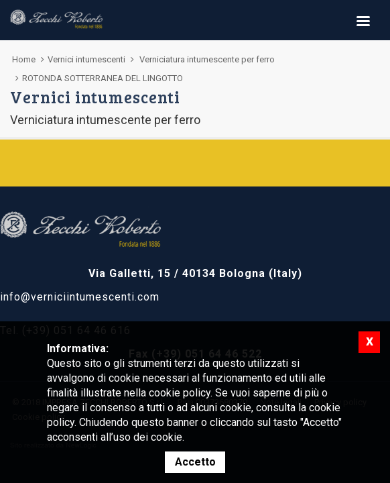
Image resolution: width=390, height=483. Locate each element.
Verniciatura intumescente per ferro (207, 59)
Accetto (195, 461)
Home (24, 59)
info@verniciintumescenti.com (79, 296)
